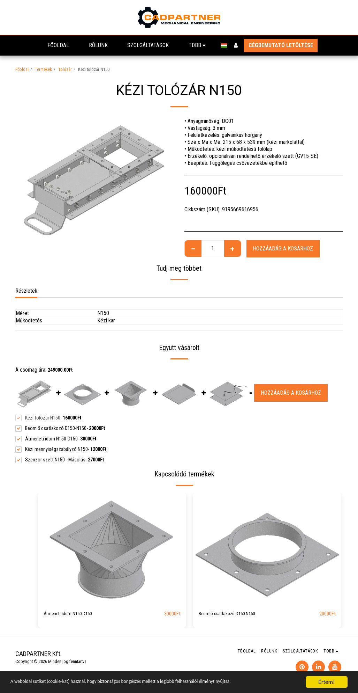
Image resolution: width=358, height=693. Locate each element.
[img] (112, 548)
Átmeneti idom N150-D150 (73, 614)
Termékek (43, 69)
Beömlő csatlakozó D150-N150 (233, 614)
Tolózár (65, 69)
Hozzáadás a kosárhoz (283, 248)
